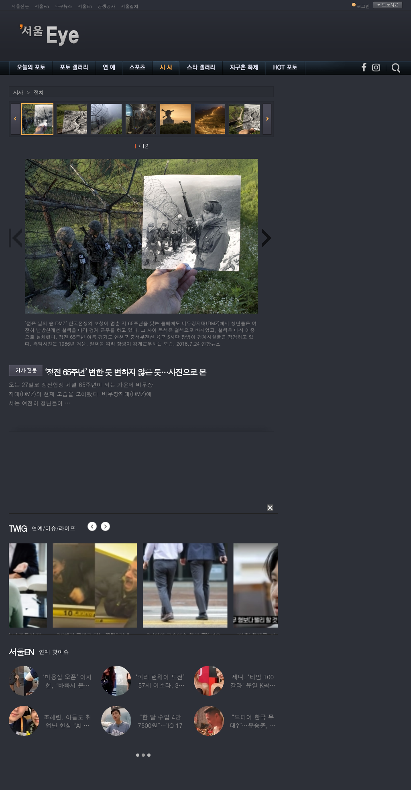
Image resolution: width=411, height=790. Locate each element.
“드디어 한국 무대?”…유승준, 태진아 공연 (253, 725)
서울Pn (42, 6)
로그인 (363, 6)
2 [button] (143, 755)
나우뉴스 (63, 6)
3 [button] (149, 755)
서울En (85, 6)
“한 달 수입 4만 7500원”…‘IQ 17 (160, 721)
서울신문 (20, 6)
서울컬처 (129, 6)
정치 (38, 92)
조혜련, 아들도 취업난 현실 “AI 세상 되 (68, 725)
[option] (51, 584)
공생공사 (106, 6)
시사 (18, 92)
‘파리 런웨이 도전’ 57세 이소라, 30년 (160, 685)
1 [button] (137, 755)
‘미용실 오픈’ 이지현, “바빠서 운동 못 (67, 685)
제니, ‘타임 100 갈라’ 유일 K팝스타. (252, 685)
